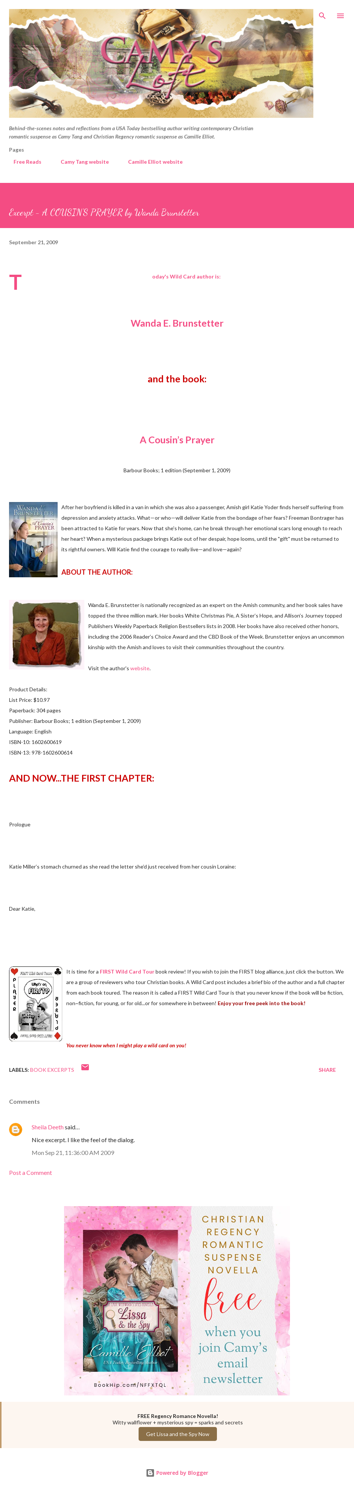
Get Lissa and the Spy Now (177, 1434)
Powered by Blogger (177, 1472)
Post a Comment (30, 1172)
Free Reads (23, 161)
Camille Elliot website (151, 161)
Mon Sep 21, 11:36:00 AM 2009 (73, 1152)
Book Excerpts (52, 1069)
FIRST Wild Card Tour (127, 971)
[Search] (322, 13)
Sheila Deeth (48, 1126)
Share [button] (327, 1069)
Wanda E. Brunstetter (177, 323)
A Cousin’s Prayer (177, 439)
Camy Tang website (80, 161)
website (140, 668)
